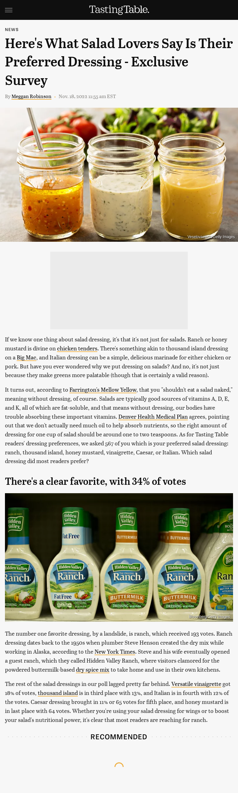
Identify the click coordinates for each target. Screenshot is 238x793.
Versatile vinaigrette (196, 683)
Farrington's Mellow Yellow (102, 389)
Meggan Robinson (31, 96)
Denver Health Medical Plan (153, 416)
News (12, 29)
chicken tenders (77, 348)
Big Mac (26, 357)
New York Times (115, 651)
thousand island (58, 692)
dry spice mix (92, 669)
